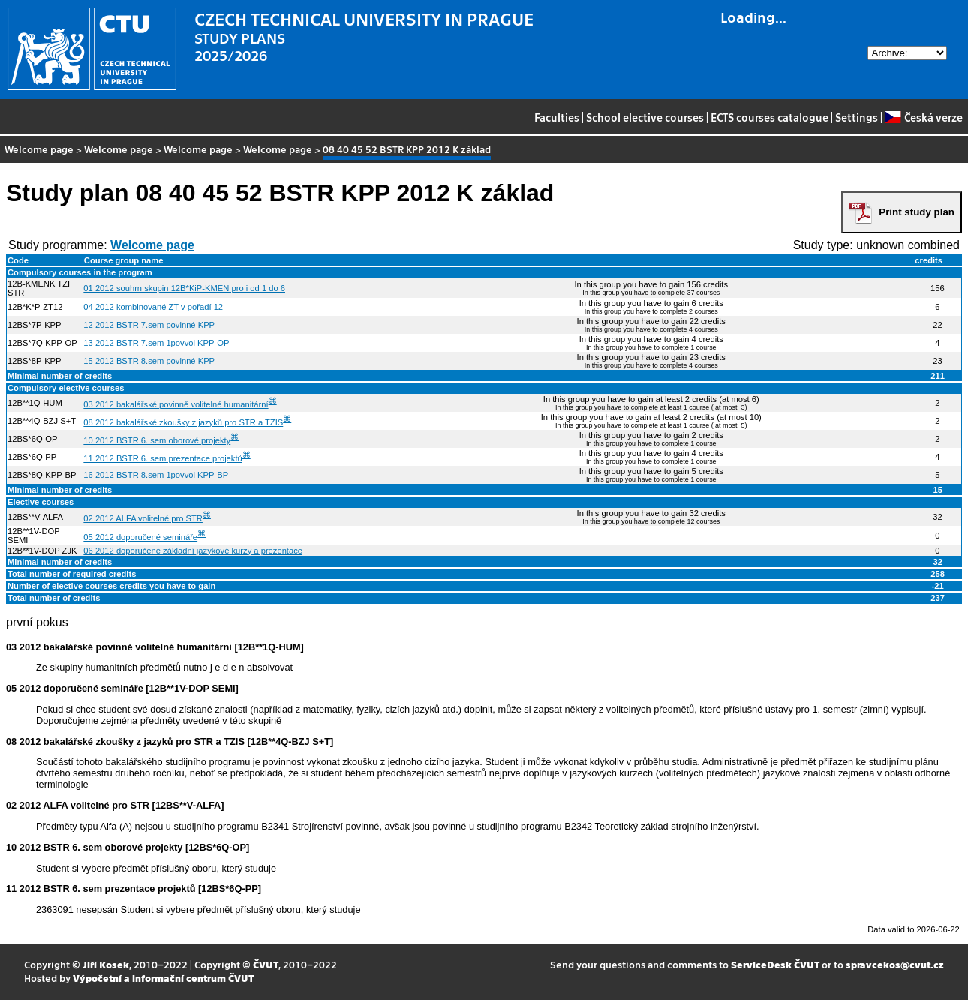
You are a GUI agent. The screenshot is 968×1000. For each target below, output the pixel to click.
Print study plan (916, 212)
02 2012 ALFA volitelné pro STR (143, 518)
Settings (856, 117)
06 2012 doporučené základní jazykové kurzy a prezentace (192, 550)
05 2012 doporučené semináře (140, 537)
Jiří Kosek (106, 964)
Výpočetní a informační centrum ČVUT (163, 977)
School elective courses (645, 117)
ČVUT (265, 964)
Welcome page (39, 149)
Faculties (556, 117)
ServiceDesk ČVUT (775, 964)
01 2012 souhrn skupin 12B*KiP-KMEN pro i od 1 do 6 (184, 288)
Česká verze (923, 117)
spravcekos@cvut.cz (895, 964)
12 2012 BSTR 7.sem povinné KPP (149, 324)
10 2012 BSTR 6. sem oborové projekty (156, 440)
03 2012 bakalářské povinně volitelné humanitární (175, 404)
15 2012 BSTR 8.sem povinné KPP (149, 360)
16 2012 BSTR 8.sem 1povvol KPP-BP (155, 474)
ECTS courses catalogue (769, 117)
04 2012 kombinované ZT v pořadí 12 (153, 306)
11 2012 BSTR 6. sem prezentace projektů (162, 458)
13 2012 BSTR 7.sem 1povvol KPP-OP (156, 342)
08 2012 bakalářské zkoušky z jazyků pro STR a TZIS (183, 422)
